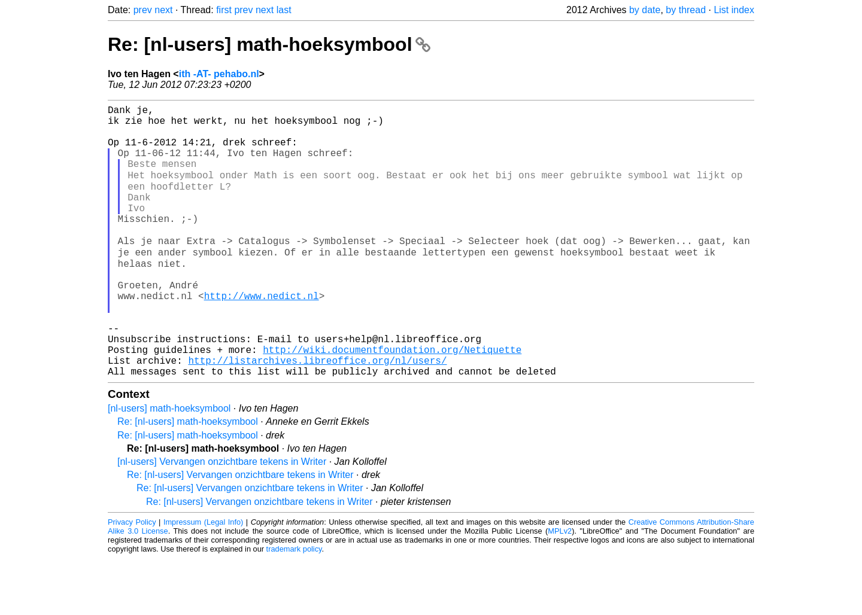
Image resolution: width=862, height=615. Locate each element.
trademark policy (294, 605)
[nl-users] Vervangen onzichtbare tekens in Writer (221, 518)
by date (644, 10)
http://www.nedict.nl (261, 335)
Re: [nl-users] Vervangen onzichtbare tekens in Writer (240, 531)
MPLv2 (560, 587)
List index (734, 10)
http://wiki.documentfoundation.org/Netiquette (392, 401)
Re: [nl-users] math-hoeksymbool (269, 44)
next (163, 10)
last (284, 10)
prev (142, 10)
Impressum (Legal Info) (203, 578)
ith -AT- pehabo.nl (219, 74)
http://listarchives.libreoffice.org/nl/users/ (317, 414)
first (224, 10)
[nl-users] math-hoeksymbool (169, 465)
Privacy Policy (132, 578)
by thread (686, 10)
